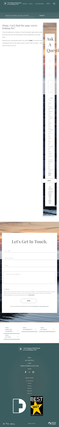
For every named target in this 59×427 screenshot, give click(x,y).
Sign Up (25, 3)
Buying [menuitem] (29, 383)
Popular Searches (8, 330)
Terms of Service (43, 306)
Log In (30, 3)
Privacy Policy (31, 295)
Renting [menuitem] (29, 388)
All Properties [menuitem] (29, 380)
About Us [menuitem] (29, 393)
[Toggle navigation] (51, 3)
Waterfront (27, 329)
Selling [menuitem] (29, 385)
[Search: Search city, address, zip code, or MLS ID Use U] (19, 15)
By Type (8, 337)
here (31, 40)
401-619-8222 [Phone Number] (39, 3)
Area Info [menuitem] (29, 390)
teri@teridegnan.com (29, 366)
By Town (44, 329)
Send (49, 180)
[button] (42, 15)
